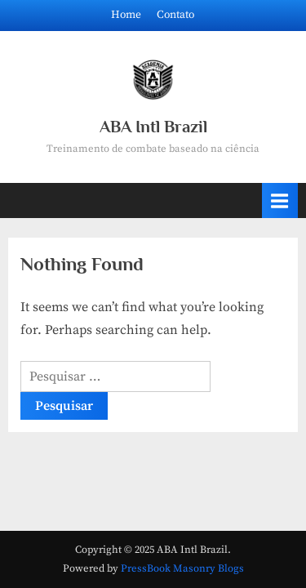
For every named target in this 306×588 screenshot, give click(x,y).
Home (126, 15)
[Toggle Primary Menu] (280, 200)
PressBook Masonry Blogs (182, 568)
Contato (175, 15)
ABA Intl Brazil (153, 126)
